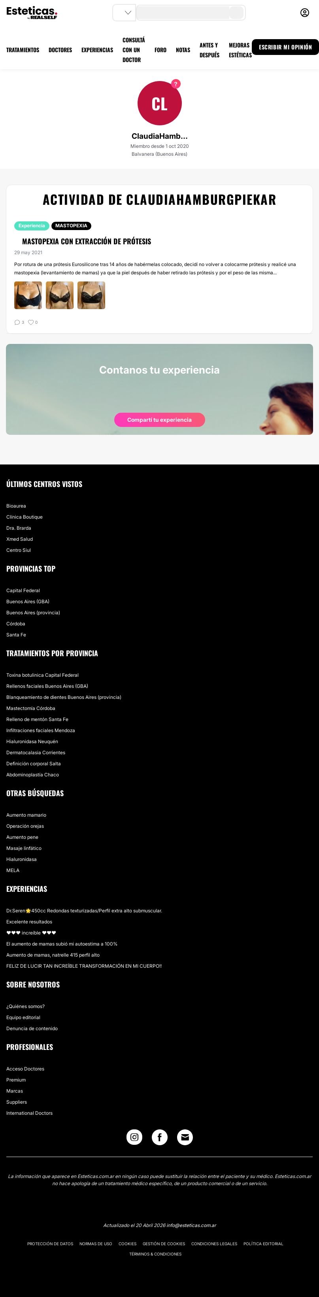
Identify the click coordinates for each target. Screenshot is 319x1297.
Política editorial (263, 1243)
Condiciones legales (214, 1243)
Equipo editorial (23, 1017)
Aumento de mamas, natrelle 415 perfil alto (53, 955)
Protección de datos (50, 1243)
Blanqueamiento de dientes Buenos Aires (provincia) (63, 697)
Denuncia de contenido (32, 1028)
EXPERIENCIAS (97, 49)
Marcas (14, 1091)
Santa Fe (16, 635)
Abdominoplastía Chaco (32, 775)
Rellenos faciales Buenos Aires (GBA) (47, 686)
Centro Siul (18, 550)
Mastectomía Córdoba (30, 708)
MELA (12, 870)
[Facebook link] (160, 1139)
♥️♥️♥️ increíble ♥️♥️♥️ (31, 933)
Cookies (127, 1243)
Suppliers (16, 1102)
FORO (160, 49)
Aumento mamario (26, 815)
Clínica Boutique (24, 517)
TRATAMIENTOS (22, 49)
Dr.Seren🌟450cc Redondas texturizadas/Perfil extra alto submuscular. (84, 911)
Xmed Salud (19, 539)
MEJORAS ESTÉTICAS (240, 50)
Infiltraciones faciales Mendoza (40, 730)
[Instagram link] (134, 1139)
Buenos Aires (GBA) (27, 601)
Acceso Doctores (25, 1069)
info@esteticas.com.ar (191, 1225)
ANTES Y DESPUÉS (209, 50)
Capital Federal (23, 590)
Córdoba (15, 624)
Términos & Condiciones (155, 1254)
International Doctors (29, 1113)
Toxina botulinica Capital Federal (42, 675)
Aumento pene (22, 837)
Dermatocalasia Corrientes (35, 752)
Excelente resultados (29, 922)
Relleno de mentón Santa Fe (37, 719)
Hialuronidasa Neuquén (32, 741)
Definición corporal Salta (33, 763)
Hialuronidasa (21, 859)
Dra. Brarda (18, 528)
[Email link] (185, 1137)
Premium (16, 1080)
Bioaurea (16, 506)
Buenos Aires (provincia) (33, 612)
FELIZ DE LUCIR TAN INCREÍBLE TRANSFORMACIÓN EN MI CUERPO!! (84, 966)
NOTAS (183, 49)
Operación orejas (25, 826)
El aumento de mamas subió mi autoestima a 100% (61, 944)
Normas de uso (95, 1243)
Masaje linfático (24, 848)
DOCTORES (60, 49)
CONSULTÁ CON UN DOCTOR (134, 50)
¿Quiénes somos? (25, 1006)
